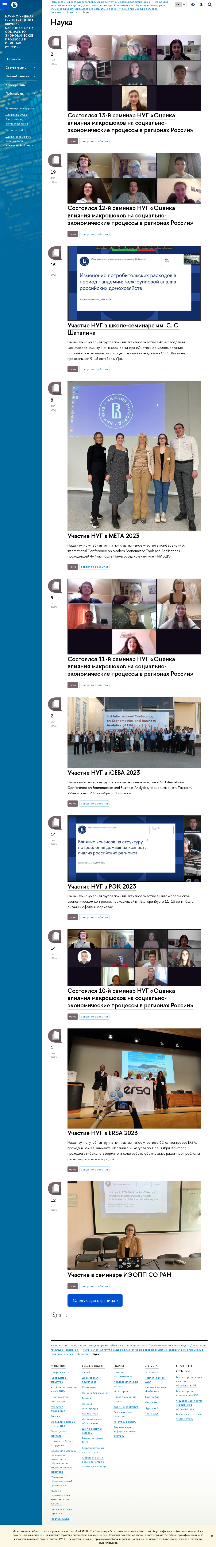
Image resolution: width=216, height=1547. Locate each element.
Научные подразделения (122, 1374)
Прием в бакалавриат (95, 1393)
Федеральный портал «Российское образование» (189, 1405)
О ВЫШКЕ (58, 1366)
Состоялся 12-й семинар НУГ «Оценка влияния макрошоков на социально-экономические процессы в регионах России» (130, 215)
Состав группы (15, 68)
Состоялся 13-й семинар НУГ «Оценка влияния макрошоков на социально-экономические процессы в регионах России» (130, 122)
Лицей (86, 1372)
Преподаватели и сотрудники (61, 1399)
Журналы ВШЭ (154, 1408)
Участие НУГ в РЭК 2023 (102, 886)
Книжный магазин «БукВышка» (155, 1389)
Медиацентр (152, 1402)
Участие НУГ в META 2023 (103, 536)
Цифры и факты (60, 1372)
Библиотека (152, 1372)
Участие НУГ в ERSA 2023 (103, 1133)
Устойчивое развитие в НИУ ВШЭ (64, 1389)
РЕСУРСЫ (152, 1366)
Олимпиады (89, 1387)
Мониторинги (121, 1391)
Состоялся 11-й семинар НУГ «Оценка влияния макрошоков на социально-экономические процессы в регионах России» (130, 666)
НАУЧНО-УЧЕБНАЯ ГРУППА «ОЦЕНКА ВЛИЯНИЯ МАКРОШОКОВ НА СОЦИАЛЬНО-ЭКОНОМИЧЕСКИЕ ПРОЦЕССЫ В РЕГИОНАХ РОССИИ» (19, 31)
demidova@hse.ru (16, 123)
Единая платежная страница (62, 1511)
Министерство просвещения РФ (187, 1393)
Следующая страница (95, 1300)
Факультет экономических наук (167, 1345)
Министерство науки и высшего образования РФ (189, 1381)
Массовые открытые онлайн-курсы (189, 1416)
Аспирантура (90, 1413)
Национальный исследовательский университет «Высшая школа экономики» (98, 1345)
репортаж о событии (94, 141)
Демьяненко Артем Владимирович (18, 139)
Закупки (55, 1416)
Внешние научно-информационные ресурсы (124, 1431)
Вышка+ (86, 1398)
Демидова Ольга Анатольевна (16, 117)
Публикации (14, 93)
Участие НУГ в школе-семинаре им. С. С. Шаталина (124, 329)
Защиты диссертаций (126, 1406)
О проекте (13, 59)
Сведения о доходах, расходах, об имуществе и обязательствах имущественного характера (64, 1461)
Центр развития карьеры (92, 1431)
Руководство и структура (59, 1380)
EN (184, 4)
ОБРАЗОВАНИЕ (93, 1366)
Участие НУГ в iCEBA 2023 (104, 772)
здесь (40, 1535)
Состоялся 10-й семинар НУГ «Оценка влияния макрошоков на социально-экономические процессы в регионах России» (130, 998)
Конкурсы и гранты (124, 1422)
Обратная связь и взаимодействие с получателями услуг (94, 1462)
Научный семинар (17, 76)
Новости (82, 1354)
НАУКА (118, 1366)
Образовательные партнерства (93, 1450)
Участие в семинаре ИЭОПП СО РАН (119, 1275)
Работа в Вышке (60, 1518)
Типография (152, 1397)
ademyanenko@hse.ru (19, 145)
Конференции (15, 85)
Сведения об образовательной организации (61, 1481)
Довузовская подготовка (90, 1380)
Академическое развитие (123, 1414)
